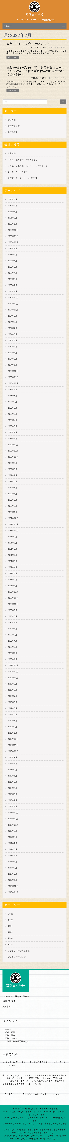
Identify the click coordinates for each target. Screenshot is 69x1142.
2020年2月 (12, 653)
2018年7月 (12, 770)
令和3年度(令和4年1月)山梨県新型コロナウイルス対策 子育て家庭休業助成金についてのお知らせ (35, 71)
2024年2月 (12, 359)
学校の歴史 (13, 132)
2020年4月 (12, 641)
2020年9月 (12, 610)
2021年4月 (12, 567)
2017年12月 (13, 813)
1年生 (10, 914)
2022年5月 (12, 488)
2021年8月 (12, 543)
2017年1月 (12, 880)
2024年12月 (13, 297)
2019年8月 (12, 690)
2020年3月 (12, 647)
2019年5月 (12, 708)
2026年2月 (12, 218)
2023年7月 (12, 402)
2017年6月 (12, 849)
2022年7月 (12, 475)
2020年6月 (12, 629)
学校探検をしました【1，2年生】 (23, 178)
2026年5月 (12, 199)
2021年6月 (12, 555)
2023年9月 (12, 389)
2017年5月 (12, 855)
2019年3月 (12, 721)
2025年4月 (12, 273)
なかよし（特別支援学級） (20, 951)
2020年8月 (12, 616)
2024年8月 (12, 322)
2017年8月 (12, 837)
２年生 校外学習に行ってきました (24, 160)
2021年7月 (12, 549)
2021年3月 (12, 573)
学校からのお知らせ (58, 47)
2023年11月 (13, 377)
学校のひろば (11, 1038)
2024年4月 (12, 347)
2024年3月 (12, 353)
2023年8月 (12, 396)
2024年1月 (12, 365)
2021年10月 (13, 530)
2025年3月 (12, 279)
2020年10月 (13, 604)
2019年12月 (13, 665)
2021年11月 (13, 524)
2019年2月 (12, 727)
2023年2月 (12, 432)
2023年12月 (13, 371)
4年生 (10, 932)
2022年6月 (12, 481)
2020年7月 (12, 622)
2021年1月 (12, 586)
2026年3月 (12, 212)
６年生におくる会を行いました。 (29, 44)
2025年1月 (12, 291)
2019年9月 (12, 684)
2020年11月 (13, 598)
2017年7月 (12, 843)
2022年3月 (12, 500)
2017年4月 (12, 862)
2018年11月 (13, 745)
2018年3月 (12, 794)
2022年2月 (12, 506)
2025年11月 (13, 236)
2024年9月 (12, 316)
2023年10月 (13, 383)
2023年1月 (12, 438)
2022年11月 (13, 451)
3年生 (10, 926)
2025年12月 (13, 230)
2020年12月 (13, 592)
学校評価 (12, 120)
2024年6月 (12, 334)
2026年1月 (12, 224)
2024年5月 (12, 340)
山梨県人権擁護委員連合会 (17, 1041)
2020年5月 (12, 635)
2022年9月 (12, 463)
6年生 (10, 944)
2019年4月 (12, 714)
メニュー (8, 26)
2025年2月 (12, 285)
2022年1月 (12, 512)
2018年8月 (12, 763)
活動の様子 (10, 1032)
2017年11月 (13, 819)
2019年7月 (12, 696)
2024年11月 (13, 304)
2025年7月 (12, 255)
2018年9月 (12, 757)
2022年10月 (13, 457)
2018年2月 (12, 800)
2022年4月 (12, 494)
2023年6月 (12, 408)
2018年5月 (12, 782)
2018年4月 (12, 788)
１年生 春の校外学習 (18, 172)
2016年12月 (13, 886)
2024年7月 (12, 328)
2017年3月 (12, 868)
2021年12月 (13, 518)
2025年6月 (12, 261)
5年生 (10, 938)
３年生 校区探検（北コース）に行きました (28, 166)
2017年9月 (12, 831)
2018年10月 (13, 751)
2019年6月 (12, 702)
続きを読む (12, 57)
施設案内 (6, 1006)
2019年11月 (13, 671)
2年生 (10, 920)
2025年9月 (12, 248)
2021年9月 (12, 537)
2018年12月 (13, 739)
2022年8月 (12, 469)
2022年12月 (13, 445)
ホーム (8, 1029)
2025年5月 (12, 267)
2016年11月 (13, 892)
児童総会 (12, 153)
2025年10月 (13, 242)
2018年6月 (12, 776)
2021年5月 (12, 561)
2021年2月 (12, 580)
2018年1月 (12, 806)
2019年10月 (13, 678)
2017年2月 (12, 874)
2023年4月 (12, 420)
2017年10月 (13, 825)
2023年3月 (12, 426)
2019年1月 (12, 733)
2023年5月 (12, 414)
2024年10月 (13, 310)
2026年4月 (12, 205)
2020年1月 (12, 659)
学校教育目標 (14, 126)
